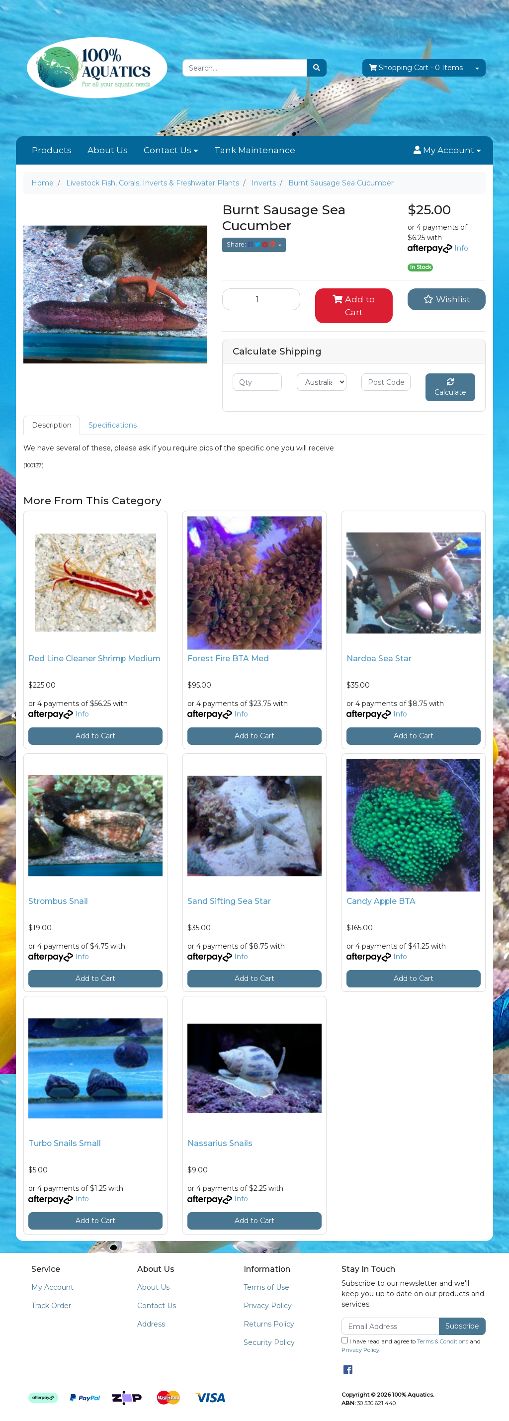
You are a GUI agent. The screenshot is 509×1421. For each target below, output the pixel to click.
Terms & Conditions (442, 1341)
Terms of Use (266, 1287)
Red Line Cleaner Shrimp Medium (94, 658)
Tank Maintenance (254, 150)
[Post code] (386, 382)
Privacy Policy (268, 1305)
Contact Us (167, 150)
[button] (447, 150)
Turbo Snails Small (64, 1143)
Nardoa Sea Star (379, 658)
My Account (52, 1287)
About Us (107, 150)
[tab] (51, 425)
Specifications (112, 425)
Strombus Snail (58, 901)
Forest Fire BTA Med (228, 658)
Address (151, 1324)
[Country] (321, 382)
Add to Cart (354, 305)
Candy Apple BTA (381, 901)
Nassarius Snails (220, 1143)
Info (461, 248)
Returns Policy (269, 1324)
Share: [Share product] (252, 244)
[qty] (257, 382)
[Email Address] (390, 1326)
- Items (416, 68)
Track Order (51, 1305)
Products (52, 150)
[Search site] (317, 68)
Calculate (450, 387)
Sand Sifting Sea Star (229, 901)
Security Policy (269, 1342)
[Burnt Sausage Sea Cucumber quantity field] (261, 299)
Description (52, 425)
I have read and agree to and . (411, 1345)
